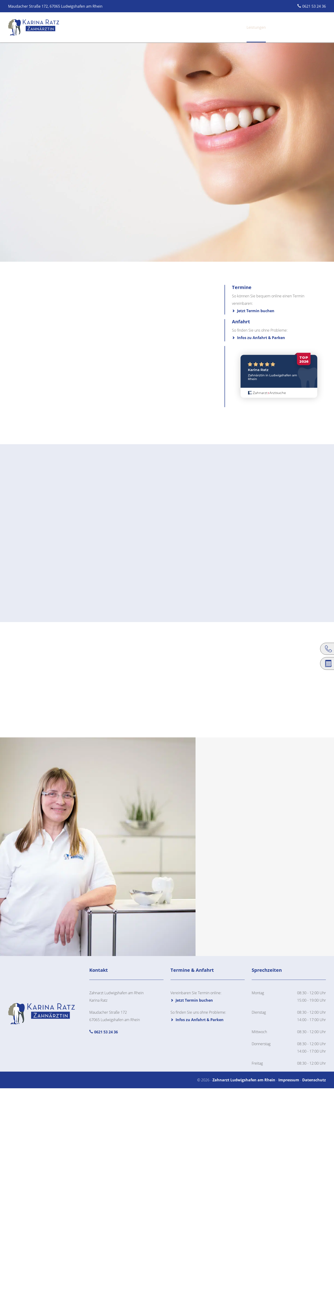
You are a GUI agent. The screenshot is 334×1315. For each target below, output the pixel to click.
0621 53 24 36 (314, 6)
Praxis (214, 27)
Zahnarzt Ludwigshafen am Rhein (244, 1079)
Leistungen (236, 27)
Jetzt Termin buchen (255, 310)
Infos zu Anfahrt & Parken (261, 337)
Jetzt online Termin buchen (299, 27)
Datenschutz (314, 1079)
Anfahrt (258, 27)
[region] (167, 150)
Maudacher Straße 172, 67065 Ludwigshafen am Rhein (55, 6)
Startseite (194, 27)
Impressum (288, 1079)
